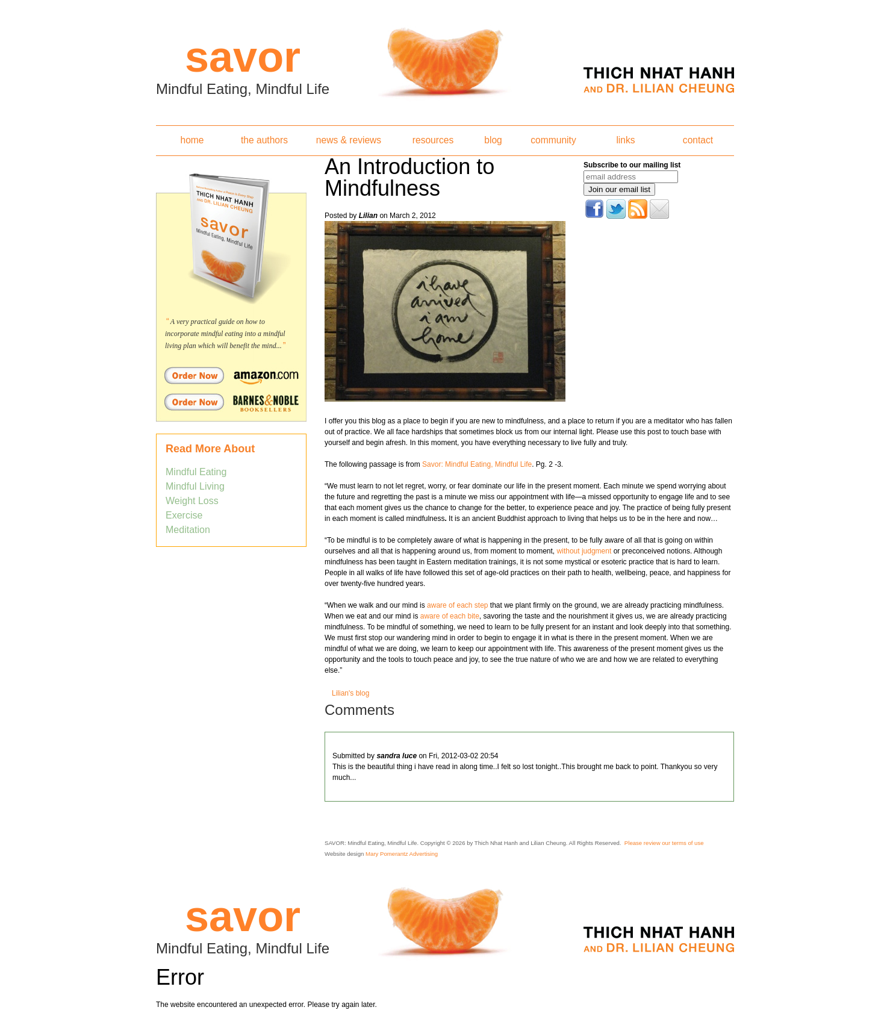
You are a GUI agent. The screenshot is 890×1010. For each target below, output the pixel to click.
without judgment (584, 551)
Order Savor (231, 375)
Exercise (184, 515)
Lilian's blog (350, 693)
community (553, 140)
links (625, 140)
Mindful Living (195, 486)
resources (432, 140)
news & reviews (348, 140)
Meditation (188, 530)
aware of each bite (449, 616)
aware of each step (457, 605)
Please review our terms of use (664, 843)
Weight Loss (192, 501)
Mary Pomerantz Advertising (402, 853)
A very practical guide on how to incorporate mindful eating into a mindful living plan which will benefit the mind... (225, 333)
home (192, 140)
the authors (264, 140)
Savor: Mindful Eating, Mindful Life (477, 464)
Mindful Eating (196, 472)
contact (698, 140)
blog (493, 140)
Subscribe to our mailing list (631, 165)
